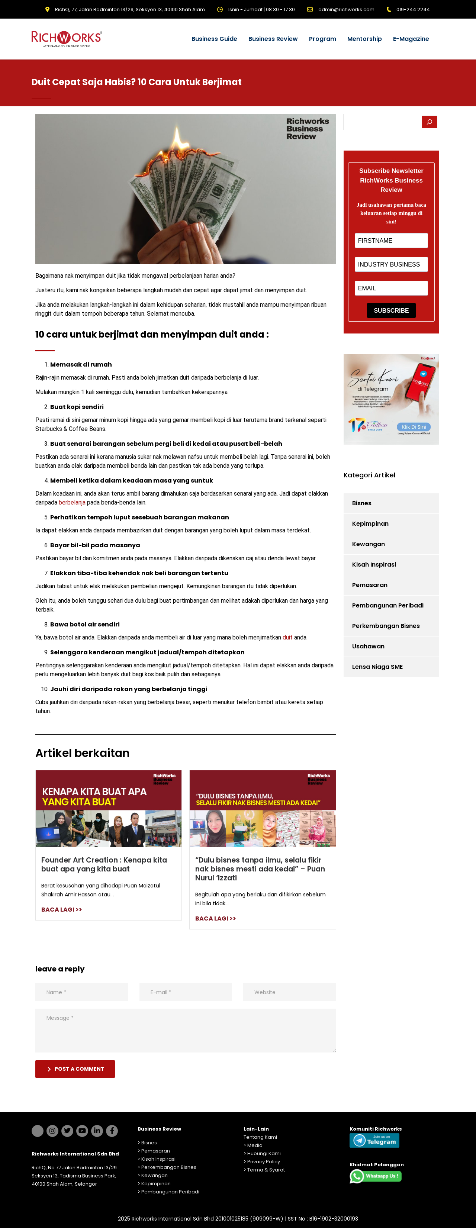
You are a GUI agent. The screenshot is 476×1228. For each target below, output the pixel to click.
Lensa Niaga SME (377, 667)
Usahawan (368, 646)
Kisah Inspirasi (374, 564)
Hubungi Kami (264, 1153)
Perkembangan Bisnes (386, 626)
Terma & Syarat (266, 1169)
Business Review (273, 39)
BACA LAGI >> (61, 909)
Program (322, 39)
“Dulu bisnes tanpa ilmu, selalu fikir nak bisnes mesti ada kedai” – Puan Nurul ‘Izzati (260, 869)
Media (255, 1145)
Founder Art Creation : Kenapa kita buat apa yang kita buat (104, 864)
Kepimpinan (370, 523)
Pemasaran (369, 585)
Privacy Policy (263, 1161)
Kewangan (368, 544)
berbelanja (72, 502)
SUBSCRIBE (391, 310)
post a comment (76, 1069)
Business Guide (214, 39)
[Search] (429, 122)
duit (288, 637)
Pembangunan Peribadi (388, 605)
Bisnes (362, 503)
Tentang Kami (260, 1137)
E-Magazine (411, 39)
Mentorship (364, 39)
